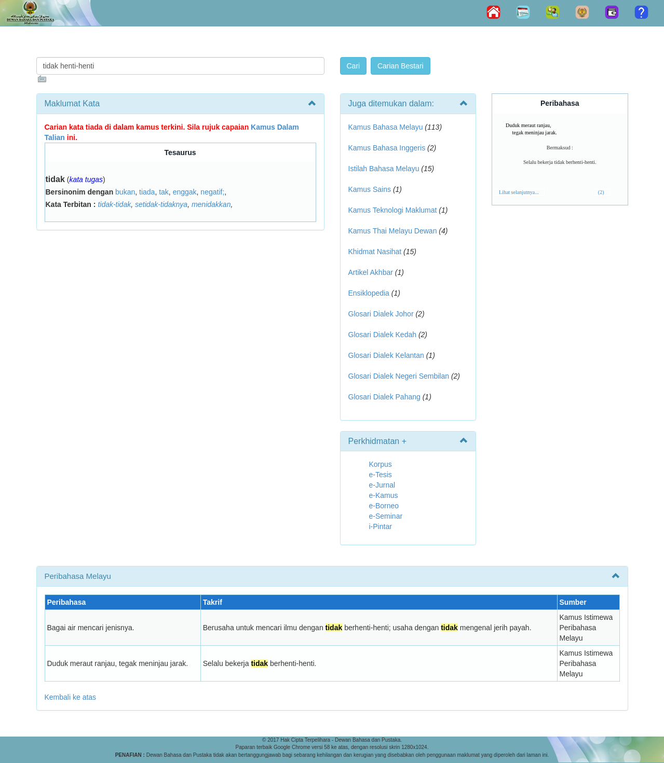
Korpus (380, 464)
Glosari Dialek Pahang (384, 397)
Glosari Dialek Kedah (382, 334)
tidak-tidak (114, 204)
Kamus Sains (369, 189)
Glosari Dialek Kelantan (386, 355)
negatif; (212, 192)
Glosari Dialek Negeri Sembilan (399, 376)
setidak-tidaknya (161, 204)
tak (164, 192)
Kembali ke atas (71, 697)
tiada (147, 192)
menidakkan (211, 204)
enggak (185, 192)
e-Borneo (384, 506)
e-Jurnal (382, 485)
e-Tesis (380, 474)
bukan (125, 192)
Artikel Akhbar (370, 272)
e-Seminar (386, 516)
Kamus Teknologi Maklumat (392, 210)
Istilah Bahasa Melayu (383, 168)
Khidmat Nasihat (375, 251)
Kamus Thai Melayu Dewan (392, 231)
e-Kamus (383, 495)
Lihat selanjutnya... (519, 192)
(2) (601, 192)
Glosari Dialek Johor (381, 314)
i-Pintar (380, 526)
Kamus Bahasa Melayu (386, 127)
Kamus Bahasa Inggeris (387, 148)
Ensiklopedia (368, 293)
